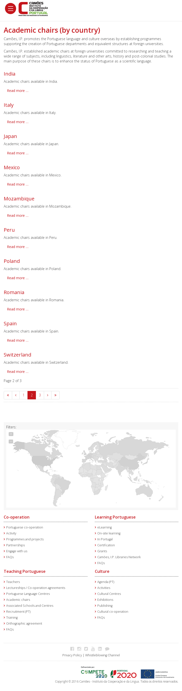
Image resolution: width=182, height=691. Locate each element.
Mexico (12, 167)
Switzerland (17, 354)
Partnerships (15, 544)
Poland (12, 261)
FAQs (10, 556)
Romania (14, 292)
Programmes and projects (25, 538)
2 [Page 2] (32, 395)
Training (12, 616)
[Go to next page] (48, 395)
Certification (106, 544)
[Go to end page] (55, 395)
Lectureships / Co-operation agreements (35, 586)
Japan (10, 136)
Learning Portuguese (115, 516)
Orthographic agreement (24, 622)
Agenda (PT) (105, 581)
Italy (9, 105)
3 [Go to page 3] (40, 395)
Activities (103, 586)
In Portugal (105, 538)
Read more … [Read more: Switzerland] (17, 371)
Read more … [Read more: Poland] (17, 278)
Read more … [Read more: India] (17, 90)
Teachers (13, 581)
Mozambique (19, 198)
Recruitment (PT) (18, 610)
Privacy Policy (72, 654)
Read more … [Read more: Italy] (17, 121)
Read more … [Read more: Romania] (17, 309)
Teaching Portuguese (25, 570)
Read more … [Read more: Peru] (17, 246)
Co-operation (16, 516)
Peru (9, 229)
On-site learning (108, 532)
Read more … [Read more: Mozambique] (17, 215)
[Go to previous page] (16, 395)
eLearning (104, 526)
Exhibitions (105, 598)
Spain (10, 323)
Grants (102, 550)
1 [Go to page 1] (24, 395)
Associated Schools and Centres (29, 604)
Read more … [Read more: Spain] (17, 340)
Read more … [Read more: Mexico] (17, 184)
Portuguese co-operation (24, 526)
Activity (11, 532)
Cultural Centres (109, 592)
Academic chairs (18, 598)
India (9, 73)
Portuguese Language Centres (28, 592)
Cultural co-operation (112, 610)
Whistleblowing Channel (102, 654)
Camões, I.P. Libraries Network (119, 556)
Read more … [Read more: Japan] (17, 153)
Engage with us (16, 550)
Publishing (104, 604)
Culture (102, 570)
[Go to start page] (8, 395)
